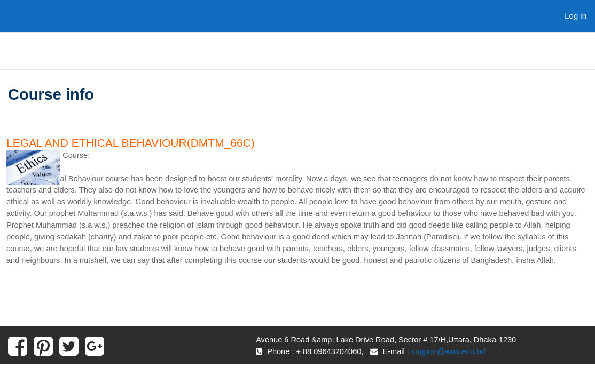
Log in (575, 15)
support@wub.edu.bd (453, 366)
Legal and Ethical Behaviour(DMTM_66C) (130, 143)
